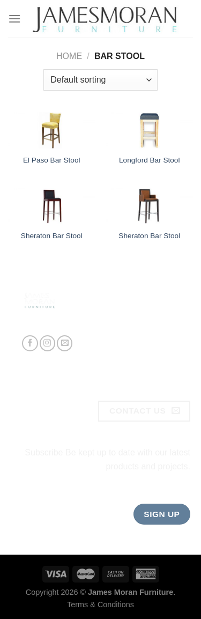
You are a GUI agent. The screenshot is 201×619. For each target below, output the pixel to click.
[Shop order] (100, 80)
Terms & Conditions (100, 604)
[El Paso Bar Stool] (51, 130)
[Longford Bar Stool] (149, 130)
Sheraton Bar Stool (52, 236)
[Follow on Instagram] (47, 343)
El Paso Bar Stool (51, 160)
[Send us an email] (64, 343)
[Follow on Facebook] (30, 343)
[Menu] (14, 18)
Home (69, 56)
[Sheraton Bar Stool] (51, 206)
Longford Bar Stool (149, 160)
